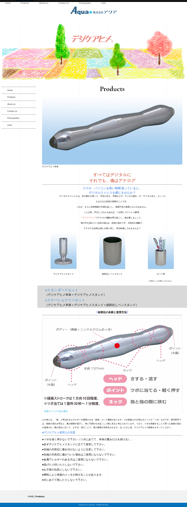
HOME (31, 496)
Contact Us (64, 25)
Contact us (12, 116)
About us (11, 109)
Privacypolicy (85, 25)
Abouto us (43, 25)
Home (8, 25)
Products (25, 25)
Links (103, 25)
